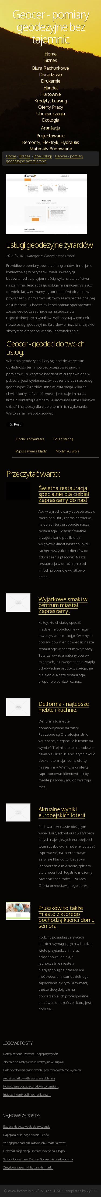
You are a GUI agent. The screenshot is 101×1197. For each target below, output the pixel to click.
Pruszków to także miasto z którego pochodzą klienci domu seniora (67, 916)
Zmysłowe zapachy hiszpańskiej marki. (28, 1167)
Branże (24, 156)
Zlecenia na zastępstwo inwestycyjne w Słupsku (33, 1062)
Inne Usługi (43, 156)
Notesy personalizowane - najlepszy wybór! (30, 1054)
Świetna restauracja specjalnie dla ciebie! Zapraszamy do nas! (64, 493)
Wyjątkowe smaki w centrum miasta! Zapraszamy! (63, 605)
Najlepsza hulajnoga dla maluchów (26, 1135)
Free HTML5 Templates (62, 1191)
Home (11, 156)
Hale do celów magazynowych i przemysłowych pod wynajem (42, 1070)
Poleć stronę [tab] (63, 439)
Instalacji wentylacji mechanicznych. (27, 1094)
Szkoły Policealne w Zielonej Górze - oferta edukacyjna (38, 1159)
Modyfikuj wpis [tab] (67, 451)
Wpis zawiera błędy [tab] (31, 451)
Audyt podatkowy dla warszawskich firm (29, 1078)
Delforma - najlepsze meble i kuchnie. (64, 706)
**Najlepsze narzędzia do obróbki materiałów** (34, 1143)
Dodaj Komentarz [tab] (30, 439)
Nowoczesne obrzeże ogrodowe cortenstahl (30, 1086)
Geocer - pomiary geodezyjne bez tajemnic (50, 26)
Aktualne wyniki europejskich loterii (62, 812)
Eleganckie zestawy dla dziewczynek (26, 1126)
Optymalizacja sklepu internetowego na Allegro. (34, 1151)
